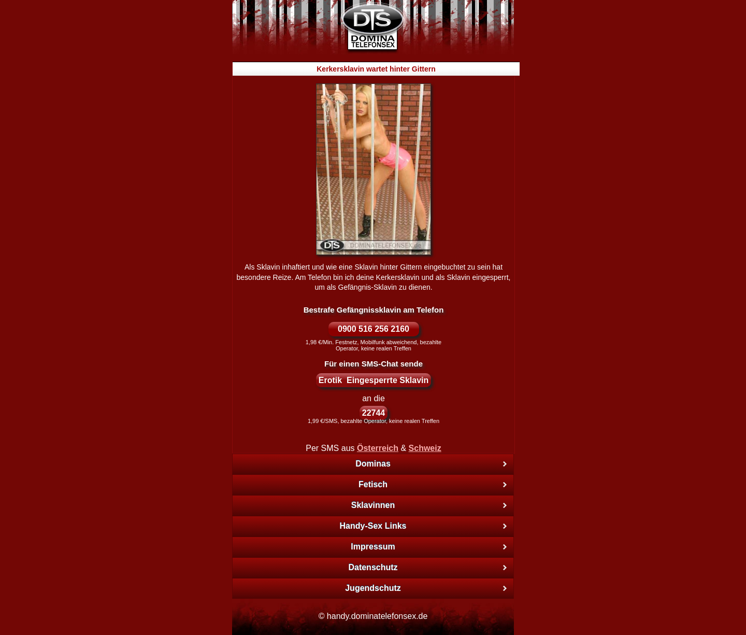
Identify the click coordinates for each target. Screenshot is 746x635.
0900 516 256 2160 (373, 328)
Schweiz (425, 448)
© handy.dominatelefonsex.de (373, 616)
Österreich (377, 448)
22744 (373, 412)
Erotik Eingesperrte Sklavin (374, 380)
